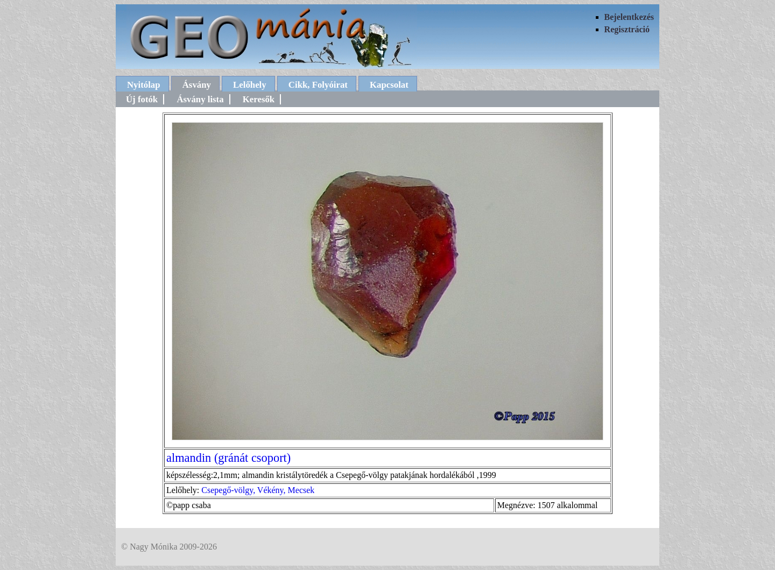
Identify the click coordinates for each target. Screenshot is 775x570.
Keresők (258, 99)
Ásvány (196, 85)
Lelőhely (249, 85)
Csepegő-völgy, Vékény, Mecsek (257, 490)
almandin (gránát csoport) (228, 458)
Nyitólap (143, 85)
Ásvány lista (200, 99)
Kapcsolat (389, 85)
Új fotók (142, 99)
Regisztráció (627, 29)
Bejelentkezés (629, 17)
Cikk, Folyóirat (318, 85)
